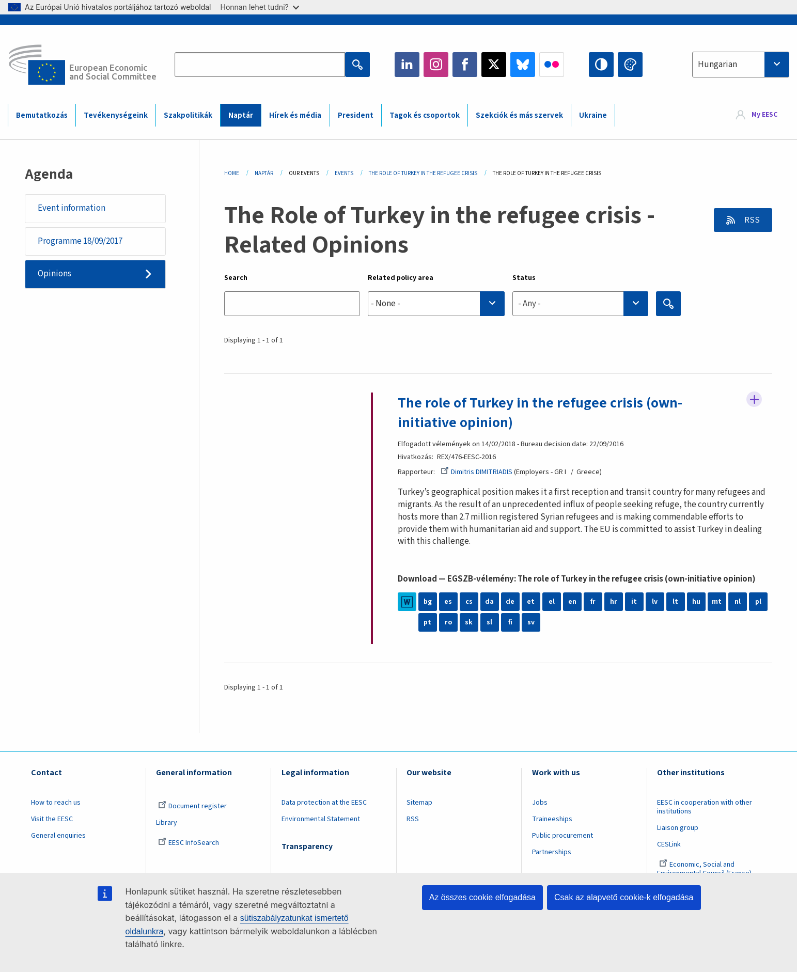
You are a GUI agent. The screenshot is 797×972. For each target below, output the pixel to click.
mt (717, 602)
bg (428, 602)
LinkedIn (407, 64)
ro (448, 622)
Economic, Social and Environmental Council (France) (705, 869)
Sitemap (419, 802)
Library (166, 823)
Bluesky (522, 64)
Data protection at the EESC (324, 802)
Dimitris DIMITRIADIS (476, 472)
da (489, 602)
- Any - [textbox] (529, 303)
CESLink (669, 844)
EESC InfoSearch (188, 843)
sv (531, 622)
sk (469, 622)
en (572, 602)
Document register (192, 806)
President (355, 115)
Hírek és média (295, 115)
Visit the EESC (52, 819)
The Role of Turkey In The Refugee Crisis (423, 173)
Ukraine (593, 115)
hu (696, 602)
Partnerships (551, 852)
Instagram (436, 64)
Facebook (464, 64)
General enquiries (58, 835)
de (510, 602)
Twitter (493, 64)
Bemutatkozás (42, 115)
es (448, 602)
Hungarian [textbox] (717, 64)
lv (655, 602)
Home (231, 173)
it (634, 602)
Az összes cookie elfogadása (482, 897)
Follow (754, 399)
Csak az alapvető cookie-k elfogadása (624, 897)
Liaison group (677, 828)
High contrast (601, 64)
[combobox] (740, 64)
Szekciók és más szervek (519, 115)
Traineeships (552, 819)
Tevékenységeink (116, 115)
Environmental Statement (321, 819)
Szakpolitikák (188, 115)
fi (510, 622)
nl (738, 602)
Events (344, 173)
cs (469, 602)
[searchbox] (436, 303)
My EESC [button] (764, 114)
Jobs (540, 802)
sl (489, 622)
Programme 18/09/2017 (80, 241)
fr (593, 602)
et (531, 602)
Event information (71, 208)
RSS (751, 220)
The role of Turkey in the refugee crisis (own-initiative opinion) (540, 413)
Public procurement (562, 835)
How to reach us (56, 802)
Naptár (240, 115)
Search (235, 278)
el (552, 602)
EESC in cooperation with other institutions (704, 807)
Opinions (54, 274)
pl (758, 602)
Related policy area (400, 278)
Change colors (630, 64)
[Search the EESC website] (260, 64)
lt (675, 602)
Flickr (551, 64)
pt (427, 622)
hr (613, 602)
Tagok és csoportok (424, 115)
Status (524, 278)
